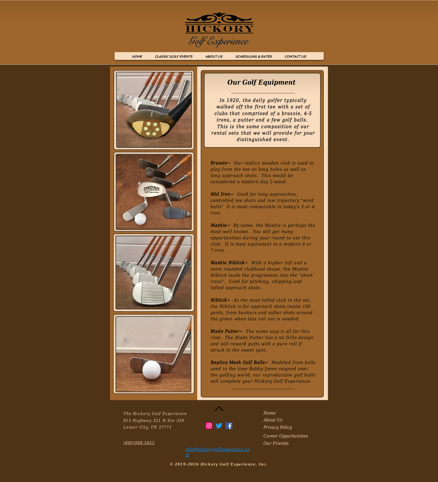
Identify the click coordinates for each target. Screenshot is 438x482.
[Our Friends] (279, 443)
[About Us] (279, 419)
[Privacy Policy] (280, 427)
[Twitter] (219, 425)
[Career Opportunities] (289, 435)
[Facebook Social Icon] (229, 425)
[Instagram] (209, 425)
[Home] (279, 413)
